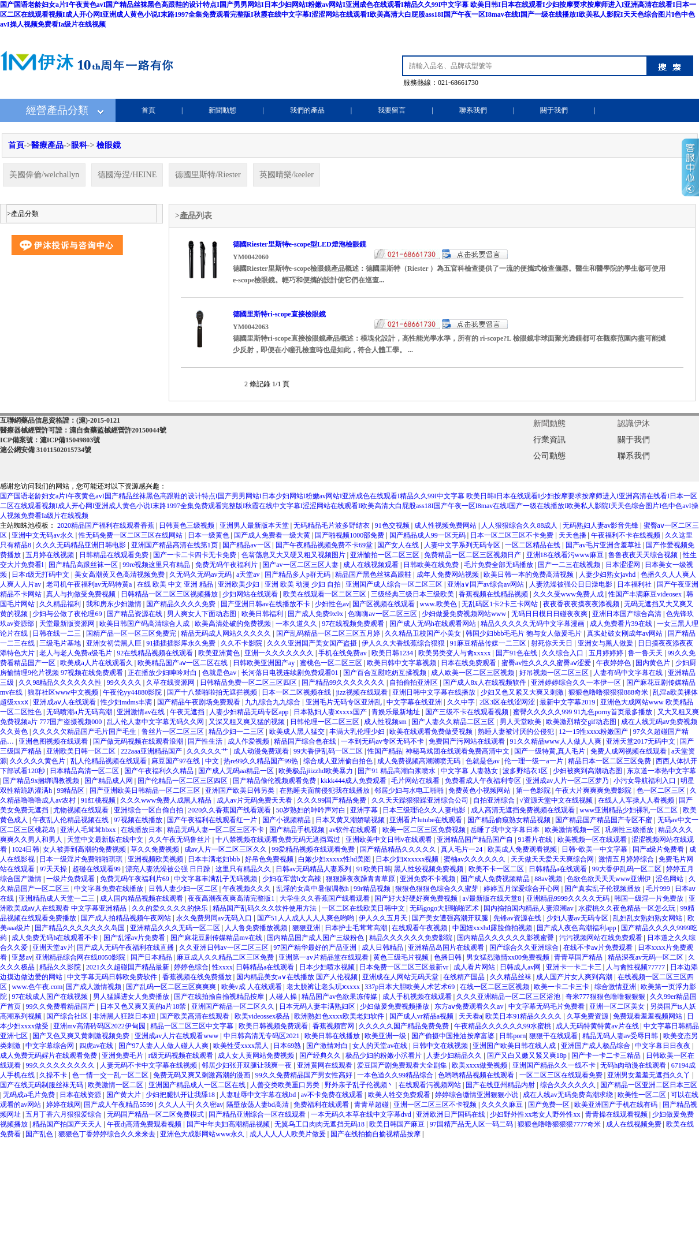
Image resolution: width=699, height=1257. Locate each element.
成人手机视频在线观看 (417, 997)
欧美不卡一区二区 (497, 869)
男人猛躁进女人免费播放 (132, 997)
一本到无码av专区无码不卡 (383, 741)
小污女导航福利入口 (646, 781)
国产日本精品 (152, 957)
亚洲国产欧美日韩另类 (240, 790)
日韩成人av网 (521, 967)
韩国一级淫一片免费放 (649, 898)
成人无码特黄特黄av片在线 (598, 1026)
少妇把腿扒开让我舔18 (181, 1095)
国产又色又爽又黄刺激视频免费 (81, 1036)
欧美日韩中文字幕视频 (402, 663)
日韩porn (512, 1036)
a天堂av (249, 574)
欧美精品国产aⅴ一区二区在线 (183, 663)
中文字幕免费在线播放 (109, 889)
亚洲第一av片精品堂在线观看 (324, 957)
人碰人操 (284, 997)
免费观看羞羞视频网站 (648, 1016)
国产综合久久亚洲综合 (524, 947)
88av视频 (548, 879)
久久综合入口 (563, 653)
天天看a (470, 1016)
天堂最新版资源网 (67, 624)
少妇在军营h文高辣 (292, 879)
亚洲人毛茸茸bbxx (88, 830)
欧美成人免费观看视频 (523, 849)
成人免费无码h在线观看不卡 (56, 938)
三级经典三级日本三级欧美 (413, 594)
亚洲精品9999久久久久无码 (568, 898)
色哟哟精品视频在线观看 (477, 1075)
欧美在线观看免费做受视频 (431, 732)
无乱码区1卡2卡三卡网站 (501, 604)
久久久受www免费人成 (569, 594)
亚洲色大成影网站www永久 (203, 1134)
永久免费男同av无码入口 (215, 918)
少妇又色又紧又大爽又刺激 (523, 692)
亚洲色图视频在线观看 (54, 741)
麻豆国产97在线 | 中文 (185, 761)
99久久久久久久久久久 (60, 1065)
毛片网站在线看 (416, 781)
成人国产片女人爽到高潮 (575, 977)
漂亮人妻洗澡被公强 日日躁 (168, 869)
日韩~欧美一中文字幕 (596, 849)
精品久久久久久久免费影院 (411, 938)
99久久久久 (125, 682)
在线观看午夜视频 (420, 928)
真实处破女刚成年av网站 (625, 633)
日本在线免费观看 (469, 663)
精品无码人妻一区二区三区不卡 (216, 830)
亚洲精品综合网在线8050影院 (81, 957)
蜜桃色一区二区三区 (332, 663)
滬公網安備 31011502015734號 (45, 450)
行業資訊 (549, 439)
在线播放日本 (142, 830)
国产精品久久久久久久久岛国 (81, 928)
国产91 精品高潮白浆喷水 (397, 771)
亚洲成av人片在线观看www (177, 1036)
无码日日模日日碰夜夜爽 (550, 614)
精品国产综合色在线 (306, 741)
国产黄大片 (124, 1095)
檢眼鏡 (108, 145)
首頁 (148, 110)
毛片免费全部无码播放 (499, 565)
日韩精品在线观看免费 (114, 555)
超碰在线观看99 (97, 869)
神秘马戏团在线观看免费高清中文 (458, 751)
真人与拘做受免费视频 (81, 594)
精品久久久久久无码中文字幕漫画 (533, 624)
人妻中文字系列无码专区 (463, 545)
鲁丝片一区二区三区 (174, 732)
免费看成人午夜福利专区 (484, 781)
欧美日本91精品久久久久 (524, 1016)
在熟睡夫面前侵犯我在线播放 (325, 790)
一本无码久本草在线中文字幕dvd (362, 1114)
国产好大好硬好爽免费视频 (416, 898)
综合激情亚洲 (616, 987)
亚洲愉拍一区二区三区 (385, 555)
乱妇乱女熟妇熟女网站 (648, 918)
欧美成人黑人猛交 (297, 732)
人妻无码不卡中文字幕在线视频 (149, 1065)
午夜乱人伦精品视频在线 (71, 820)
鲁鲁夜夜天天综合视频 (643, 555)
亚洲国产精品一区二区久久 (233, 1006)
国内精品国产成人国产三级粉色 (316, 938)
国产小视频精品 (287, 820)
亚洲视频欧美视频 (156, 859)
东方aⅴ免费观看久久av (469, 1006)
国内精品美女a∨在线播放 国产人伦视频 (297, 977)
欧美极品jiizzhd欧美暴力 (316, 771)
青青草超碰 (372, 1105)
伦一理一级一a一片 (534, 761)
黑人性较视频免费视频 (429, 869)
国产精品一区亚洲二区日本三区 (648, 1085)
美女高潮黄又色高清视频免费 (120, 574)
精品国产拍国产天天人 (67, 1124)
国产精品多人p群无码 (298, 574)
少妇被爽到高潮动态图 (588, 771)
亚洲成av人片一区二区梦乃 (568, 781)
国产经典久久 (321, 1055)
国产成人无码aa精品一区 (237, 771)
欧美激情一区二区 (116, 1085)
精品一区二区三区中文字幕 (192, 1026)
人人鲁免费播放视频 (257, 928)
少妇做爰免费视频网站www (465, 614)
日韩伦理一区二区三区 (325, 722)
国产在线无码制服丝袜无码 (42, 1085)
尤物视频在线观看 (81, 810)
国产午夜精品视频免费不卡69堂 (325, 545)
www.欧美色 (439, 604)
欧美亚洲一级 (386, 1036)
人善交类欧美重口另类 (285, 1085)
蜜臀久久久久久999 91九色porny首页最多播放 (583, 712)
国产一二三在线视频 (570, 565)
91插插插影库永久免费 (181, 643)
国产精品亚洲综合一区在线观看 (258, 1114)
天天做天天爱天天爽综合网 (553, 859)
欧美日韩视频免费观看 (274, 1026)
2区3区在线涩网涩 (508, 702)
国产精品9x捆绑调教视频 (42, 781)
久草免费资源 (588, 1016)
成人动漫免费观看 (262, 751)
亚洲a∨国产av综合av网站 (486, 584)
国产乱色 (40, 1134)
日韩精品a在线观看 (559, 869)
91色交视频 (393, 525)
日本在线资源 (81, 1095)
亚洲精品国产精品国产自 (476, 839)
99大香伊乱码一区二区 (329, 751)
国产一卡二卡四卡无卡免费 (195, 555)
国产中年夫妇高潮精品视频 (229, 1124)
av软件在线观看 (354, 830)
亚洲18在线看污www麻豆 (565, 555)
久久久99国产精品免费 (332, 800)
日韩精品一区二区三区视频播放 (170, 594)
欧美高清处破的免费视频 (234, 624)
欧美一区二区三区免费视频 (424, 830)
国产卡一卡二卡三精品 (606, 1055)
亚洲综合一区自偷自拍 (149, 810)
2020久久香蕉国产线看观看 (230, 810)
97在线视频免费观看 (354, 624)
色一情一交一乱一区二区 (111, 1075)
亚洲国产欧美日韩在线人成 (515, 1046)
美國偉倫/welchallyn (44, 174)
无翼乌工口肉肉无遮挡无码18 (320, 1124)
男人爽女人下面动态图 (202, 614)
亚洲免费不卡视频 (428, 879)
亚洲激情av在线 (141, 712)
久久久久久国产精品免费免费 (405, 1026)
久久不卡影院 (242, 643)
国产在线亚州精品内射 (501, 1085)
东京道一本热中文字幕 (661, 771)
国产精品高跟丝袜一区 (84, 565)
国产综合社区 (68, 1016)
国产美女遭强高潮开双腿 (451, 918)
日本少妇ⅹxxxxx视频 (407, 859)
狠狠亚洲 (307, 928)
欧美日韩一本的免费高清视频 (529, 574)
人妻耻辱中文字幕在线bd (259, 1095)
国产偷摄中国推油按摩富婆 (453, 1036)
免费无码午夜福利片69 (135, 879)
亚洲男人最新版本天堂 (255, 525)
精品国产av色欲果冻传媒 (340, 997)
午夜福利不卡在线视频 (626, 535)
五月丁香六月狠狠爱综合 (64, 1114)
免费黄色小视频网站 (480, 790)
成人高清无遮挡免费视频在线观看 (524, 810)
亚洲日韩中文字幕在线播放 (434, 692)
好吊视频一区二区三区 (554, 673)
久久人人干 (175, 1105)
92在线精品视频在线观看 (156, 653)
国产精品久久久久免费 (181, 604)
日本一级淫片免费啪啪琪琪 (81, 859)
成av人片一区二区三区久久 (226, 849)
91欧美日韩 (373, 869)
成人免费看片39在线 (622, 624)
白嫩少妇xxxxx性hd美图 (335, 859)
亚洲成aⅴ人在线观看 (65, 702)
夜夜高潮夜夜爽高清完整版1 (232, 898)
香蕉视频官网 (334, 1026)
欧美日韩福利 (263, 614)
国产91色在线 (517, 653)
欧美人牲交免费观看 (400, 1095)
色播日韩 (448, 957)
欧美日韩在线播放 (333, 1036)
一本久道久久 (297, 624)
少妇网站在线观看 (251, 594)
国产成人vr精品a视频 (422, 1016)
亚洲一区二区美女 (617, 1006)
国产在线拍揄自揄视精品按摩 (220, 997)
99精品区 (71, 790)
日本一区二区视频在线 (297, 692)
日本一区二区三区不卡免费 (512, 535)
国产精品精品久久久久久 (399, 849)
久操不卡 (54, 1075)
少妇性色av (332, 604)
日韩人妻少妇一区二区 (184, 889)
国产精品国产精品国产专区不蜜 (604, 820)
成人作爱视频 (249, 741)
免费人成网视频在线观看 (629, 751)
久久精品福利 (61, 604)
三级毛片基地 (61, 643)
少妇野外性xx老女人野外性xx (536, 1114)
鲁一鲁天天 (646, 653)
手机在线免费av (343, 653)
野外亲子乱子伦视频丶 (360, 1085)
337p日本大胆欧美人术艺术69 (410, 987)
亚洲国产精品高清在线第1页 (175, 545)
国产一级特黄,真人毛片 (550, 751)
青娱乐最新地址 (396, 712)
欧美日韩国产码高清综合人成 (145, 624)
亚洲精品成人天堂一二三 (57, 898)
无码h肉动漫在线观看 (634, 1065)
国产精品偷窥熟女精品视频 (509, 820)
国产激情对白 (328, 1046)
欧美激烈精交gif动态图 (582, 722)
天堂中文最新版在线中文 (106, 839)
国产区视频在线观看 (384, 604)
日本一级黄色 (209, 535)
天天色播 (573, 535)
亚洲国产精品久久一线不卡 (554, 1065)
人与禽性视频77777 (636, 967)
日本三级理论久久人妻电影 (424, 810)
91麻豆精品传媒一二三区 (489, 643)
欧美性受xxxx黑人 (241, 1046)
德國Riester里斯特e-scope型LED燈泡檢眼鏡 (299, 244)
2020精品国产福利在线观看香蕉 (106, 525)
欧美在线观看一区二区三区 (325, 594)
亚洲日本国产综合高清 (627, 614)
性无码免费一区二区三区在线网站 (131, 535)
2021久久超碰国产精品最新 (128, 967)
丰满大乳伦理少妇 (357, 732)
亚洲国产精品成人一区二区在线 (197, 1085)
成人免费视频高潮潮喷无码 (419, 761)
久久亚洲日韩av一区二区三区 (224, 947)
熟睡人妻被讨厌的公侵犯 (517, 732)
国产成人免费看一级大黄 (273, 535)
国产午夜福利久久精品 (159, 771)
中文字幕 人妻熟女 (470, 771)
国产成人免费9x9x (316, 614)
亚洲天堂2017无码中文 (641, 741)
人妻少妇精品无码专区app (249, 712)
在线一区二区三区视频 (495, 987)
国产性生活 (206, 741)
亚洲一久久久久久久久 (279, 653)
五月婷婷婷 (607, 653)
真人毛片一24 (462, 849)
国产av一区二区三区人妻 (301, 565)
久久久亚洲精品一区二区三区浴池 (509, 997)
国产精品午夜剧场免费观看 (199, 702)
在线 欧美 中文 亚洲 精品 (176, 584)
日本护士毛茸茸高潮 (357, 928)
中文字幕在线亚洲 (415, 702)
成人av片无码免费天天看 (255, 800)
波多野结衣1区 (526, 771)
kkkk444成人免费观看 (354, 781)
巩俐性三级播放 (630, 830)
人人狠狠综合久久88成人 (520, 525)
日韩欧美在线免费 (431, 565)
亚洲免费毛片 (123, 1055)
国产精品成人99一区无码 (428, 535)
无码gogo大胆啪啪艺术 (445, 908)
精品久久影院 (61, 967)
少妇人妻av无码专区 (578, 918)
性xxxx (222, 967)
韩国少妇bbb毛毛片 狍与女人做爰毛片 (524, 633)
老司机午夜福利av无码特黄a (90, 584)
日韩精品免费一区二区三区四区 (249, 682)
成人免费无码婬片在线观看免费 (49, 1055)
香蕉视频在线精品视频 (494, 594)
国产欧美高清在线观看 (195, 1016)
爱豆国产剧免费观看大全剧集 (403, 1065)
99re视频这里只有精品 (157, 565)
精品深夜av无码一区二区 (646, 957)
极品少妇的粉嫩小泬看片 (384, 1055)
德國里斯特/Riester (208, 174)
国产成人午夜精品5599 (119, 1105)
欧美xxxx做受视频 (480, 1065)
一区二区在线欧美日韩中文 (364, 908)
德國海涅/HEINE (127, 174)
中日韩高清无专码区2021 (263, 1036)
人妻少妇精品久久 (455, 1055)
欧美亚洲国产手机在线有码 (616, 1105)
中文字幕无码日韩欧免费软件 (113, 977)
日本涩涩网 (623, 565)
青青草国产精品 (579, 957)
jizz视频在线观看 (362, 692)
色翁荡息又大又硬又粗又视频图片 (294, 555)
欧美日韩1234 (393, 653)
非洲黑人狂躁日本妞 (125, 1016)
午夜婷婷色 (614, 663)
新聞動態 (222, 110)
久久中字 (462, 702)
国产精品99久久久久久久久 (344, 682)
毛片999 (659, 889)
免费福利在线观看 (322, 1105)
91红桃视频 (99, 800)
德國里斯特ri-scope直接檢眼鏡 (279, 314)
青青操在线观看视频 (617, 1114)
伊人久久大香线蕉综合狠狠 (404, 643)
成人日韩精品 (383, 947)
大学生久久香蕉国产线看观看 (325, 898)
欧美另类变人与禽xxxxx (455, 653)
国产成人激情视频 (94, 987)
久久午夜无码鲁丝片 (180, 839)
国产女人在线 (399, 545)
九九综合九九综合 (273, 702)
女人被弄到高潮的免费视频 (85, 849)
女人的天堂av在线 (380, 1046)
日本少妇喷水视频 (327, 967)
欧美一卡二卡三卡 (562, 987)
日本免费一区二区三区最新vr (404, 967)
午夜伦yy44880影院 (133, 692)
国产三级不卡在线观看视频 (467, 712)
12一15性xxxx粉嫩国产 (594, 732)
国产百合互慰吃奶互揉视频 (385, 673)
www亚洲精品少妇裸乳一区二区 (629, 810)
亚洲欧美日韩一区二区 (81, 751)
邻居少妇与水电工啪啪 (409, 790)
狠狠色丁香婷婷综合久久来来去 (107, 1134)
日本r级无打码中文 (41, 574)
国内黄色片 (653, 663)
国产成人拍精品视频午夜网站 (127, 918)
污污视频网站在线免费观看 (601, 938)
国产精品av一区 (247, 545)
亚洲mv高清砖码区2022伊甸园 (100, 1026)
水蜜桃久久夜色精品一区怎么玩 (627, 908)
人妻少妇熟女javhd (608, 574)
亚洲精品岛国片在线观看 (447, 947)
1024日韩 (25, 849)
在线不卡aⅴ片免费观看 (598, 947)
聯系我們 (473, 110)
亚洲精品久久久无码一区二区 (176, 928)
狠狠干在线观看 (554, 1036)
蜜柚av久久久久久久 (475, 859)
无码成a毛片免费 (29, 1095)
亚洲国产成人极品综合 (596, 1046)
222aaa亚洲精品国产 (152, 751)
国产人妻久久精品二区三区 (453, 722)
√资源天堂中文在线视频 (557, 800)
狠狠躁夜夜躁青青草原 (361, 879)
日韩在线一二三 (57, 633)
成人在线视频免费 (634, 1124)
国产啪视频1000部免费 (350, 535)
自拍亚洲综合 (494, 800)
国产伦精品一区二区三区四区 (183, 781)
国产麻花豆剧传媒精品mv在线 (217, 938)
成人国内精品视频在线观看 (142, 898)
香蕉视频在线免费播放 (197, 977)
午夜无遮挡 (188, 712)
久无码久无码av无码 (201, 574)
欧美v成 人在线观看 (252, 987)
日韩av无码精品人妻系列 (314, 869)
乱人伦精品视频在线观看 (109, 761)
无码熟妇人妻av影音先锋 (601, 525)
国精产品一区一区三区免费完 (132, 633)
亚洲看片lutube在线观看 (426, 820)
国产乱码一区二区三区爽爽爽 (172, 987)
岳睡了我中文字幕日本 (505, 830)
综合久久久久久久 (568, 1085)
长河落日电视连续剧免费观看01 (290, 673)
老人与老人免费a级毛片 (76, 653)
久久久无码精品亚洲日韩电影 (82, 545)
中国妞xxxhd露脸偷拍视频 (493, 928)
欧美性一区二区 (643, 1095)
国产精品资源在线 (135, 614)
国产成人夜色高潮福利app (577, 928)
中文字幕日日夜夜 (663, 1046)
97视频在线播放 (139, 820)
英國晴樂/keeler (286, 174)
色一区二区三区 (662, 790)
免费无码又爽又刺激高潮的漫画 (202, 1075)
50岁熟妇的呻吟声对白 (311, 810)
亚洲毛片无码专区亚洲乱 (345, 702)
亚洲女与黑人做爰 (606, 643)
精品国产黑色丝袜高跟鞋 (374, 574)
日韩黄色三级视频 (187, 525)
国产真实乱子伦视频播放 (603, 889)
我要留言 (392, 110)
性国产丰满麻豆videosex (645, 594)
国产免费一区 (549, 1105)
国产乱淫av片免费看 (135, 938)
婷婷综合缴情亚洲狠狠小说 (477, 1095)
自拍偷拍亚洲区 (414, 682)
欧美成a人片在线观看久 (97, 663)
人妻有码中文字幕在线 (628, 673)
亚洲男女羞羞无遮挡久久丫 (649, 1075)
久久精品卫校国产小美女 (424, 633)
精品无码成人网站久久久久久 (227, 633)
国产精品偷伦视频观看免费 (275, 781)
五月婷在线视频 (50, 555)
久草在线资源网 (171, 682)
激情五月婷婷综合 (627, 859)
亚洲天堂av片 (52, 947)
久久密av (209, 1105)
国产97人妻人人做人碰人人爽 (164, 1046)
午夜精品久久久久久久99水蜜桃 (503, 1026)
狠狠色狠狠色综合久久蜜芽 (437, 889)
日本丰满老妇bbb (214, 859)
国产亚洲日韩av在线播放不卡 (266, 604)
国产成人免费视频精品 (495, 879)
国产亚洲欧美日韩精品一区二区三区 (146, 790)
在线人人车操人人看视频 (637, 800)
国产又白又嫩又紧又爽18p (527, 1055)
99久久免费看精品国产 (60, 1006)
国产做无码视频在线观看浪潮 (139, 741)
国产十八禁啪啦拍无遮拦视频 (213, 692)
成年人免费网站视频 (449, 574)
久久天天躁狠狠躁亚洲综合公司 (420, 800)
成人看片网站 (475, 967)
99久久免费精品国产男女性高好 (304, 1075)
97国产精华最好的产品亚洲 (315, 947)
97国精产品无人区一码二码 (472, 1124)
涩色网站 (670, 879)
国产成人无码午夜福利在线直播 (126, 947)
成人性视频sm (386, 722)
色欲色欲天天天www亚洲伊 (610, 879)
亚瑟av (22, 957)
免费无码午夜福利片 (227, 565)
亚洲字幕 (365, 810)
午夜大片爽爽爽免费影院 (594, 790)
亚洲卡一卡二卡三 (574, 967)
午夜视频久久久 (247, 889)
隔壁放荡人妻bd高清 (258, 1105)
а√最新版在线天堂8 (492, 898)
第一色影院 (534, 790)
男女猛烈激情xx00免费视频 (508, 957)
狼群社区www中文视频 (64, 692)
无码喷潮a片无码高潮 (79, 712)
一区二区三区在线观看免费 (561, 1075)
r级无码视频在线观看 (181, 1055)
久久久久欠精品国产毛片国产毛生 (85, 732)
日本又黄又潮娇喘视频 (350, 820)
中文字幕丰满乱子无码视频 (216, 879)
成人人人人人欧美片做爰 (289, 1134)
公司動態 (549, 456)
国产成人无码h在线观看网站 (433, 624)
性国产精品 (384, 751)
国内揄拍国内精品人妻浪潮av (529, 908)
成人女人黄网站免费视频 (257, 1055)
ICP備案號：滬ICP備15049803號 (50, 440)
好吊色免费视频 (270, 859)
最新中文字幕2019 (568, 702)
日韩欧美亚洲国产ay (264, 663)
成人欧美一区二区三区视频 (473, 673)
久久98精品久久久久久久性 (60, 682)
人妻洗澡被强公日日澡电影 (571, 584)
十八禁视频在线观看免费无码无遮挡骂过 (278, 839)
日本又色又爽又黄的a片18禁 (144, 1006)
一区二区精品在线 (533, 545)
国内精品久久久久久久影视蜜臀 (506, 938)
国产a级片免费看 (659, 849)
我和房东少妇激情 (114, 604)
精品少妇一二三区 (237, 732)
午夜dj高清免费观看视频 (145, 1124)
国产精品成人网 (109, 781)
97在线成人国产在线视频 (51, 997)
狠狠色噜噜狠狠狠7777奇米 (560, 1124)
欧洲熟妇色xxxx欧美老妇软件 (340, 1016)
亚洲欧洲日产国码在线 (451, 1114)
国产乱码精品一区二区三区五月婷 (329, 633)
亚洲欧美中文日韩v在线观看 (389, 839)
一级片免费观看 (71, 879)
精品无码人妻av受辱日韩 (621, 1036)
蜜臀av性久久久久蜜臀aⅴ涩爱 (547, 663)
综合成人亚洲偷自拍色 (338, 761)
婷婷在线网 (63, 1105)
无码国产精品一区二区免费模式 (156, 1114)
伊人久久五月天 (384, 918)
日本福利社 (635, 584)
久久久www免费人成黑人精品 (166, 800)
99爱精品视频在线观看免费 (314, 849)
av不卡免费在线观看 (333, 1095)
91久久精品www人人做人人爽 (556, 741)
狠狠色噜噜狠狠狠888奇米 (609, 692)
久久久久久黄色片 (38, 761)
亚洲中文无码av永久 (43, 535)
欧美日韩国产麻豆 (397, 1124)
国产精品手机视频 (297, 830)
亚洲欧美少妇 (239, 584)
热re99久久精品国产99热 (262, 761)
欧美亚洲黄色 (219, 653)
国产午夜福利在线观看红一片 (213, 820)
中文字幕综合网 (50, 1046)
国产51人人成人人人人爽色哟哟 (306, 918)
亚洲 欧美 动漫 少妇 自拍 (304, 584)
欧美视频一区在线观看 (593, 839)
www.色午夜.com (37, 987)
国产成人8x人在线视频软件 (485, 682)
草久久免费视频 (156, 849)
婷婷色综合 (191, 967)
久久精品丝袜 (511, 977)
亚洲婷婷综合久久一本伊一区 (577, 682)
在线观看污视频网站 (431, 1085)
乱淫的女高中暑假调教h (313, 889)
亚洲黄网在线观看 (325, 1065)
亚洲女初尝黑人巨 (114, 643)
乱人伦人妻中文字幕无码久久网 (156, 722)
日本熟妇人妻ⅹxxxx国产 (331, 712)
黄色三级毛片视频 (401, 957)
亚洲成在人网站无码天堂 (401, 977)
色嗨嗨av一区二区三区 (383, 614)
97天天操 (54, 869)
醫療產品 (47, 145)
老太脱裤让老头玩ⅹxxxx (324, 987)
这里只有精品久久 (244, 869)
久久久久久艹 (208, 751)
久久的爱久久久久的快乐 (171, 908)
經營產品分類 (57, 110)
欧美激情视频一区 (573, 830)
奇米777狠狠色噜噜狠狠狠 (606, 997)
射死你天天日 (552, 643)
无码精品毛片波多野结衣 (332, 525)
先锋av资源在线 (518, 918)
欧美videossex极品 (263, 1016)
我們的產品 (307, 110)
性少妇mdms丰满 (127, 702)
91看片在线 (536, 839)
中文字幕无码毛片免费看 (547, 1006)
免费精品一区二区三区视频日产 (473, 555)
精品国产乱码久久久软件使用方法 (265, 908)
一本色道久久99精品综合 (396, 1075)
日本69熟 (288, 1046)
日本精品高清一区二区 (85, 771)
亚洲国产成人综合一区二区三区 (394, 584)
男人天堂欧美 (521, 722)
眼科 (79, 145)
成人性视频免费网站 (446, 525)
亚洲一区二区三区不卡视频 (435, 1105)
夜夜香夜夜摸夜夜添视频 (582, 604)
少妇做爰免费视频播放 (395, 1006)
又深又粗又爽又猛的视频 (248, 722)
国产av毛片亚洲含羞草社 (604, 545)
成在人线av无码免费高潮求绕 (568, 1095)
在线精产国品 (464, 977)
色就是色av (220, 673)
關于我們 (554, 110)
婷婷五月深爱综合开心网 (523, 889)
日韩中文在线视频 (441, 1046)
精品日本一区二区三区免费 (610, 761)
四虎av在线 (97, 1046)
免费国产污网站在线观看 (468, 741)
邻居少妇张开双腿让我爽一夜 (247, 1065)
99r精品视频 (373, 889)
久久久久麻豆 (503, 1105)
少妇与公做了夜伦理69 (67, 614)
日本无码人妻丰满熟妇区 (318, 1006)
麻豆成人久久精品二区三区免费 (226, 957)
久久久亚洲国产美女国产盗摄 (313, 643)
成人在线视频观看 (371, 565)
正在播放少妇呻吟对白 (163, 673)
